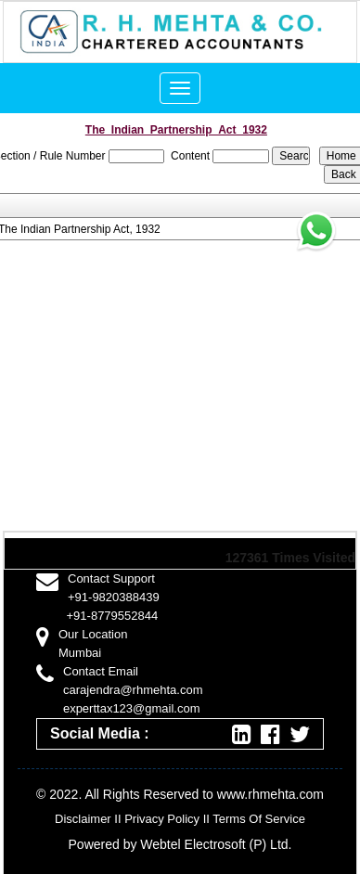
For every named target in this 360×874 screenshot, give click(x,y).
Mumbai (79, 653)
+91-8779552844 (113, 616)
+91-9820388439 (114, 597)
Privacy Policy (161, 819)
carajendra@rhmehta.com (132, 690)
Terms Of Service (258, 819)
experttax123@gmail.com (131, 708)
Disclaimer (83, 819)
